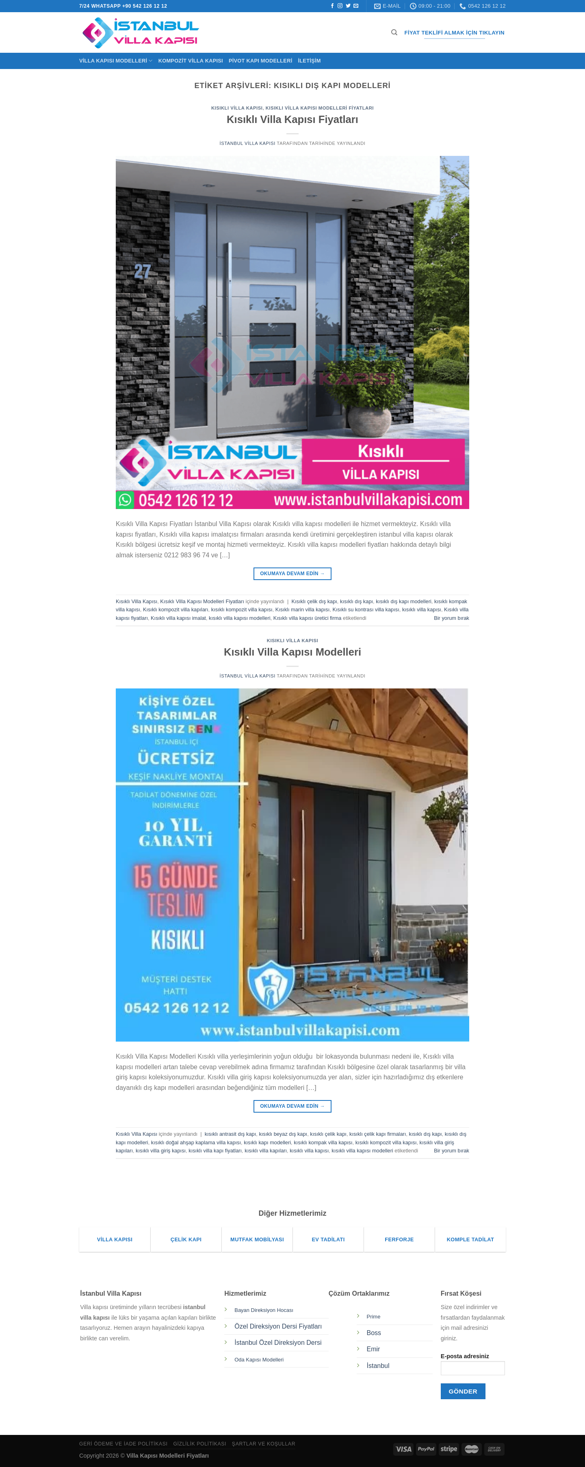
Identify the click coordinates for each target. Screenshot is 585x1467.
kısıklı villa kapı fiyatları (215, 1151)
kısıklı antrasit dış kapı (230, 1134)
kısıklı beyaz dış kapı (283, 1134)
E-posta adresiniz (473, 1367)
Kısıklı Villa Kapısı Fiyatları (292, 119)
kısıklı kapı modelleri (267, 1142)
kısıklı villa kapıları (266, 1151)
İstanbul (378, 1365)
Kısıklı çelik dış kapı (314, 601)
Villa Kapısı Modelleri (116, 61)
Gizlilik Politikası (199, 1444)
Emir (373, 1349)
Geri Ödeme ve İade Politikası (123, 1444)
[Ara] (394, 32)
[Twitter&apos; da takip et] (348, 6)
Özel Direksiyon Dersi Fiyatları (278, 1326)
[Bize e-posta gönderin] (355, 6)
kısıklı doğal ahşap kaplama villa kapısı (196, 1142)
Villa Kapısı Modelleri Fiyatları (167, 1455)
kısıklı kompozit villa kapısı (242, 609)
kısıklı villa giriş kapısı (161, 1151)
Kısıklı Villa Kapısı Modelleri (292, 652)
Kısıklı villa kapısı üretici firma (307, 618)
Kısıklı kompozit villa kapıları (175, 609)
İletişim (309, 61)
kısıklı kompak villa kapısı (323, 1142)
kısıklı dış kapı (356, 601)
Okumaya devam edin (292, 574)
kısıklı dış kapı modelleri (403, 601)
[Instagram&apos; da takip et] (340, 6)
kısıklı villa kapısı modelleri (239, 618)
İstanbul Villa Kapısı (247, 143)
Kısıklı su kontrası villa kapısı (365, 609)
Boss (374, 1332)
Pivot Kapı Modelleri (260, 61)
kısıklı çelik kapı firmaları (377, 1134)
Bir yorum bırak (451, 618)
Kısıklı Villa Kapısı (236, 108)
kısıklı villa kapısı (421, 609)
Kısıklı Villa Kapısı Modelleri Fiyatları (320, 108)
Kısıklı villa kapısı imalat (178, 618)
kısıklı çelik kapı (328, 1134)
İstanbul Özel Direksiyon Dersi (277, 1342)
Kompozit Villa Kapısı (190, 61)
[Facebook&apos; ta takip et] (332, 6)
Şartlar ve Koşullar (263, 1444)
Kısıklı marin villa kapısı (302, 609)
